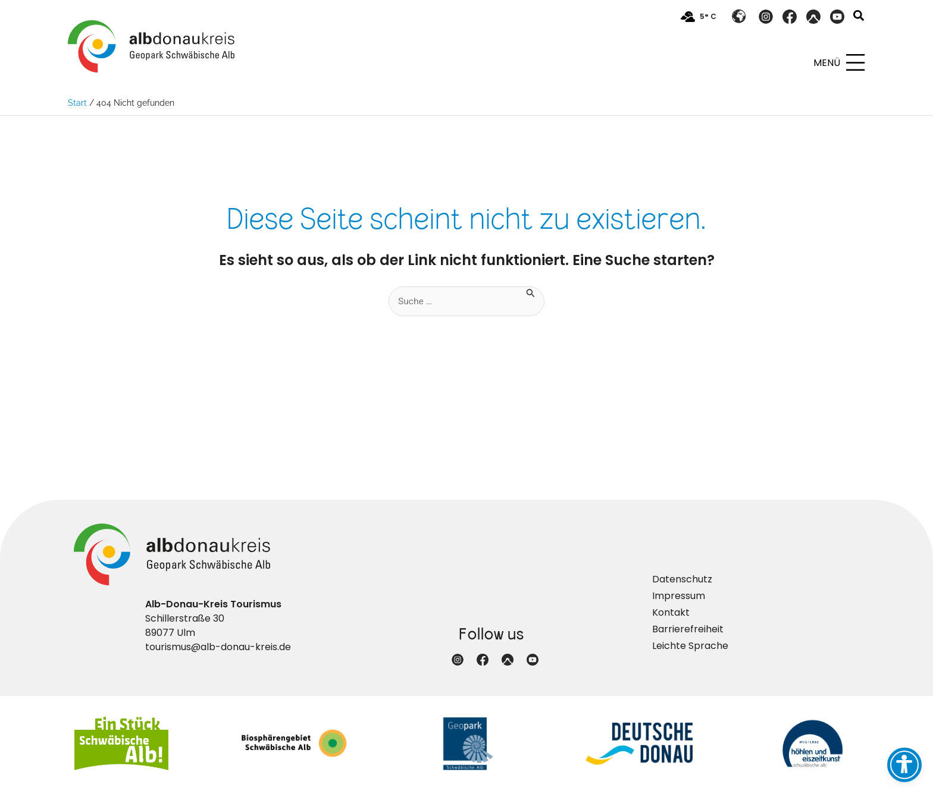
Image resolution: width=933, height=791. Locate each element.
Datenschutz (682, 579)
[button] (859, 17)
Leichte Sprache (690, 646)
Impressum (678, 596)
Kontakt (671, 612)
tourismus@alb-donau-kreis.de (218, 647)
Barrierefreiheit (688, 629)
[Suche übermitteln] (531, 292)
